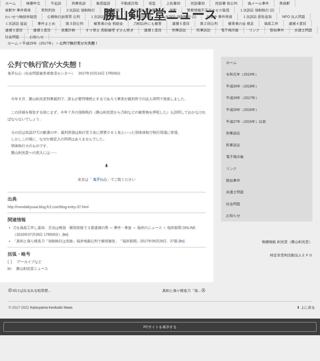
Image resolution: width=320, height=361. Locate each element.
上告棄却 (181, 38)
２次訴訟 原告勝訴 (152, 44)
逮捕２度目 (102, 64)
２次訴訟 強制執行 (88, 44)
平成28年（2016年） (242, 152)
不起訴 (63, 38)
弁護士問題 (67, 71)
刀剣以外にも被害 (188, 58)
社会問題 (93, 71)
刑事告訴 (86, 38)
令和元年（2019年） (242, 117)
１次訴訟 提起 (57, 58)
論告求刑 (120, 44)
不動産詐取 (137, 38)
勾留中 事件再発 (227, 51)
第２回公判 (249, 58)
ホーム (18, 38)
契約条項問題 (148, 51)
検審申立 (41, 38)
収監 (159, 38)
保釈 (180, 44)
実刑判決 (56, 44)
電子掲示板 (290, 64)
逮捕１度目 (213, 64)
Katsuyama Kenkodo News (51, 350)
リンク (18, 71)
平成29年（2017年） (38, 86)
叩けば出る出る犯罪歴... (29, 333)
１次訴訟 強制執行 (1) (186, 51)
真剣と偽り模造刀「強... (183, 333)
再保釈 (292, 38)
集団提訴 (111, 38)
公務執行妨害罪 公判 (71, 51)
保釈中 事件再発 (25, 44)
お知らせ (118, 71)
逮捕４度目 (46, 64)
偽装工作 (20, 64)
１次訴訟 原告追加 (265, 51)
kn (65, 277)
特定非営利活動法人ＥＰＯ (291, 298)
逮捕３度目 (74, 64)
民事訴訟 (264, 64)
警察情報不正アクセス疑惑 (215, 44)
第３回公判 (115, 58)
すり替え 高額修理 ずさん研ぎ (170, 64)
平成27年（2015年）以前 (246, 164)
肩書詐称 (128, 64)
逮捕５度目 (221, 58)
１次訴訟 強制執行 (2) (264, 44)
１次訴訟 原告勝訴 (112, 51)
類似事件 (41, 71)
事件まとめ (87, 58)
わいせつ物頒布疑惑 (28, 51)
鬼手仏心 (100, 222)
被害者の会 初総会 (149, 58)
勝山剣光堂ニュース (160, 14)
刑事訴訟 (239, 64)
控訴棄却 (205, 38)
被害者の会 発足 (281, 58)
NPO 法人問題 (24, 58)
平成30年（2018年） (242, 129)
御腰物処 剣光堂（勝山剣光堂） (287, 284)
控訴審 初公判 (234, 38)
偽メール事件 (266, 38)
